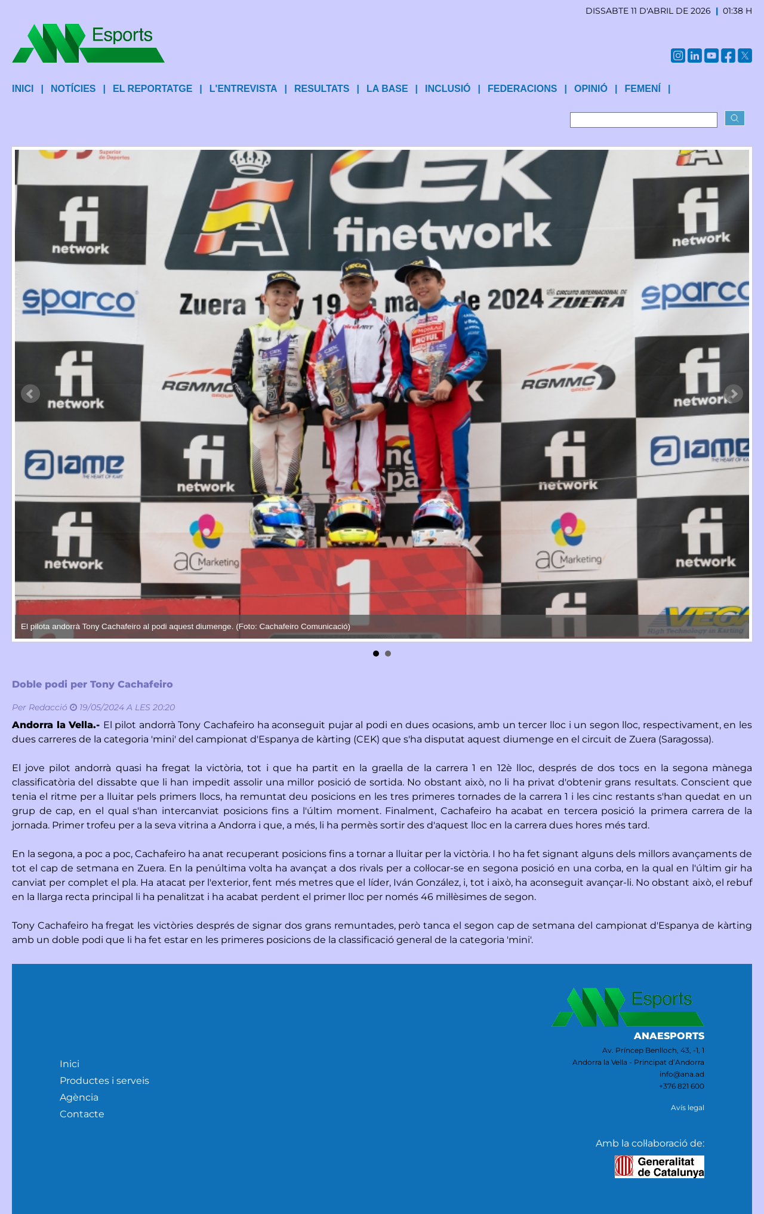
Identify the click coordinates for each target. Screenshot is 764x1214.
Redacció (48, 707)
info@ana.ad (682, 1074)
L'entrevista (244, 89)
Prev (30, 393)
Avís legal (687, 1107)
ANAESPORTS (669, 1036)
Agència (79, 1097)
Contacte (82, 1114)
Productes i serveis (104, 1080)
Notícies (73, 89)
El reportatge (152, 89)
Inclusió (447, 89)
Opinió (591, 89)
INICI (22, 89)
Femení (642, 89)
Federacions (522, 89)
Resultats (321, 89)
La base (387, 89)
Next (733, 393)
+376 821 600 (681, 1085)
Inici (69, 1064)
